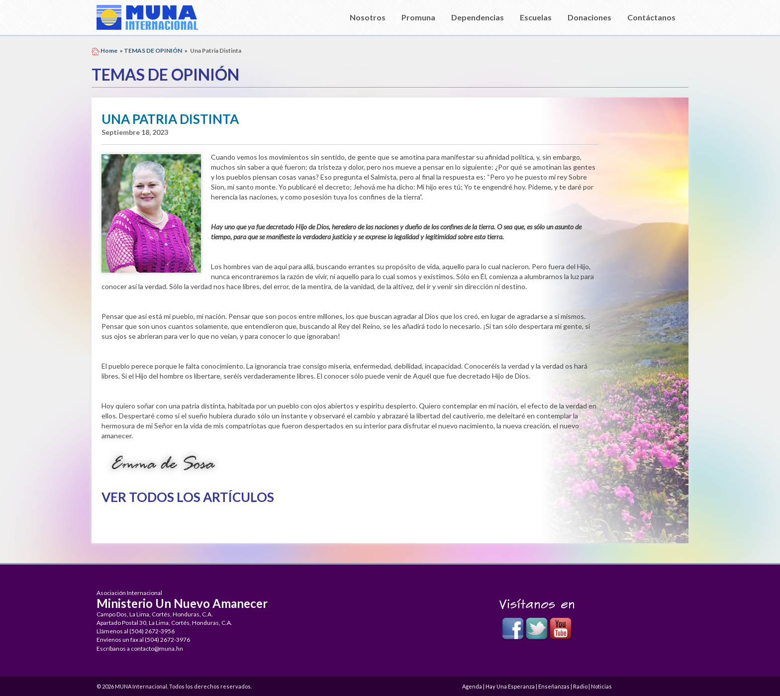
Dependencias (477, 17)
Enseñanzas (554, 686)
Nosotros (368, 17)
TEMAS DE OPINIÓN (153, 50)
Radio (580, 686)
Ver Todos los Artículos (187, 497)
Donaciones (589, 17)
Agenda (472, 686)
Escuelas (536, 17)
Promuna (418, 17)
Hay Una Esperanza (510, 686)
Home (108, 50)
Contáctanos (651, 17)
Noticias (601, 686)
